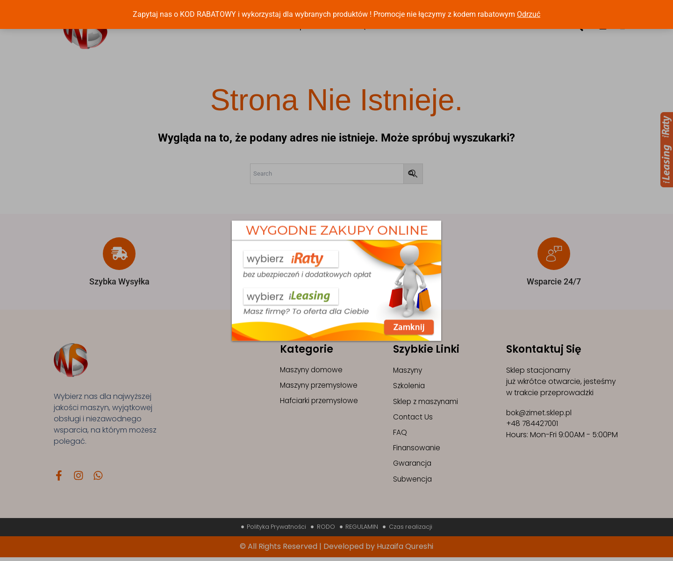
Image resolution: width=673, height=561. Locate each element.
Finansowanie (418, 449)
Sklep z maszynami (427, 402)
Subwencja (413, 481)
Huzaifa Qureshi (405, 550)
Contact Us (413, 417)
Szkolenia (410, 386)
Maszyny (409, 370)
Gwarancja (413, 465)
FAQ (400, 433)
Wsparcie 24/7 (554, 281)
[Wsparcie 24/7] (553, 253)
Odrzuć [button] (528, 14)
